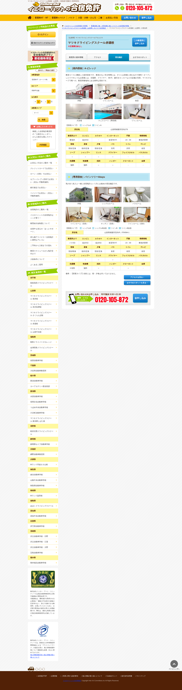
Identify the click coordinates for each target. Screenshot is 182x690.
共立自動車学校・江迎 (39, 542)
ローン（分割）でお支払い (41, 174)
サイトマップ (140, 676)
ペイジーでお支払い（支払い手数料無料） (41, 194)
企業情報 (54, 676)
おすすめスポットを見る (136, 283)
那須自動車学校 (36, 381)
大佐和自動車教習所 (38, 371)
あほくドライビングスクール (41, 506)
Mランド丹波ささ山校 (39, 464)
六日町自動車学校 (37, 413)
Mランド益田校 (36, 496)
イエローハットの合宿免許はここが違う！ (41, 216)
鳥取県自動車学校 (37, 486)
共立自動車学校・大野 (39, 547)
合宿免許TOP (42, 676)
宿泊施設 (118, 57)
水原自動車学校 (36, 396)
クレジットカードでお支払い (41, 168)
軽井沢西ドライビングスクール (41, 432)
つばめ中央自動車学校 (39, 407)
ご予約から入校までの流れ (41, 245)
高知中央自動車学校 (38, 516)
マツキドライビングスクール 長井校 (41, 297)
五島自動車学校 (36, 553)
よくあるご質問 (36, 265)
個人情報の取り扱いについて (92, 676)
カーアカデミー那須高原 (40, 386)
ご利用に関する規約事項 (69, 676)
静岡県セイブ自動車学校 (40, 444)
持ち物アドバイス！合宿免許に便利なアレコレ (41, 238)
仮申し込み (139, 42)
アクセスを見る (136, 277)
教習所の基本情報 (76, 57)
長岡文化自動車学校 (38, 402)
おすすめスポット (140, 57)
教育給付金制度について (40, 223)
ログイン (44, 34)
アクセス (97, 57)
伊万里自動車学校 (37, 526)
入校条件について (37, 259)
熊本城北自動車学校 (38, 563)
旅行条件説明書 (126, 676)
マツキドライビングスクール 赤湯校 (41, 322)
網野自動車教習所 (37, 454)
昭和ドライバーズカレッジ (41, 342)
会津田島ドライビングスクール (41, 349)
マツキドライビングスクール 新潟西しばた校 (41, 419)
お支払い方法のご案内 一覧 (41, 163)
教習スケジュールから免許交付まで (41, 252)
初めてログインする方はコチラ (44, 43)
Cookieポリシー (111, 676)
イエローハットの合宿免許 (72, 681)
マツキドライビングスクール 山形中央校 (41, 330)
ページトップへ (174, 669)
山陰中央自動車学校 (38, 480)
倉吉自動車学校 (36, 475)
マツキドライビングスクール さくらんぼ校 (41, 314)
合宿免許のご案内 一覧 (39, 209)
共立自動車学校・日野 (39, 536)
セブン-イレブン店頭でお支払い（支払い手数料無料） (42, 180)
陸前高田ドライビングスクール (41, 284)
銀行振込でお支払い (38, 188)
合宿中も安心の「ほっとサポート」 (41, 230)
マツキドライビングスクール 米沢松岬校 (41, 305)
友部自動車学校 (36, 360)
